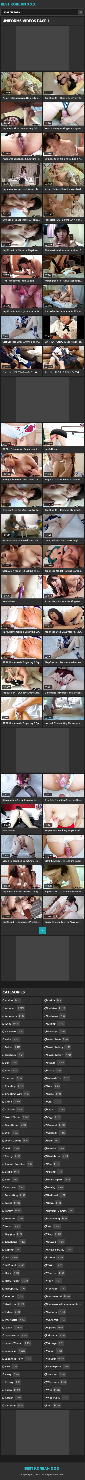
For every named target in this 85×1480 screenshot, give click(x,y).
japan (14, 1327)
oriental (56, 1125)
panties (56, 1148)
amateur (15, 1008)
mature (56, 1062)
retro (54, 1203)
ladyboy (14, 1405)
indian (13, 1312)
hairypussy (15, 1288)
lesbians (56, 1016)
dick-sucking (17, 1140)
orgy (54, 1117)
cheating (14, 1086)
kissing (13, 1382)
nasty (54, 1070)
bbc (11, 1062)
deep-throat (17, 1117)
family (13, 1210)
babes (13, 1047)
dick (12, 1132)
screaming (57, 1218)
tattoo (55, 1265)
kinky (12, 1374)
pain (53, 1140)
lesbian (56, 1008)
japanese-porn (18, 1358)
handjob (14, 1296)
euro (11, 1179)
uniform (56, 1312)
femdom (14, 1218)
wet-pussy (58, 1397)
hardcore (15, 1304)
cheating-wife (17, 1093)
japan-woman (18, 1343)
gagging (14, 1234)
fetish (13, 1226)
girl (11, 1257)
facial (13, 1203)
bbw (11, 1070)
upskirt (55, 1327)
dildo (12, 1148)
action (13, 1000)
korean (13, 1397)
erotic (12, 1171)
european (15, 1187)
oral (54, 1101)
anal (12, 1023)
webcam (56, 1374)
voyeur (56, 1358)
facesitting (15, 1195)
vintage (55, 1343)
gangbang (15, 1242)
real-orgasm (59, 1179)
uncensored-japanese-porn (64, 1305)
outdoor (56, 1132)
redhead (56, 1195)
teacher (56, 1273)
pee (53, 1164)
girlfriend (15, 1265)
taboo (55, 1257)
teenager (56, 1288)
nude (54, 1093)
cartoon (14, 1078)
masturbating (59, 1047)
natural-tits (58, 1078)
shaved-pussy (60, 1249)
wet (54, 1390)
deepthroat (16, 1125)
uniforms (56, 1319)
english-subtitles (19, 1164)
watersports (58, 1366)
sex (54, 1226)
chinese (14, 1109)
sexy (54, 1234)
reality (55, 1187)
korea (13, 1390)
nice (53, 1086)
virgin (55, 1351)
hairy (12, 1273)
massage (56, 1031)
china (13, 1101)
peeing (55, 1171)
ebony (13, 1156)
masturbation (59, 1055)
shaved (56, 1242)
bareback (14, 1055)
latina (54, 1000)
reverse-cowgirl (60, 1210)
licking (56, 1023)
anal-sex (14, 1031)
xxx (54, 1405)
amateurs (15, 1016)
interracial (15, 1319)
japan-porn (16, 1335)
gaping (13, 1249)
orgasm (56, 1109)
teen (54, 1280)
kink (11, 1366)
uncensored (59, 1296)
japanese (15, 1351)
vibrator (56, 1335)
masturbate (58, 1039)
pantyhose (58, 1156)
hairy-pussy (17, 1280)
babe (12, 1039)
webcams (57, 1382)
